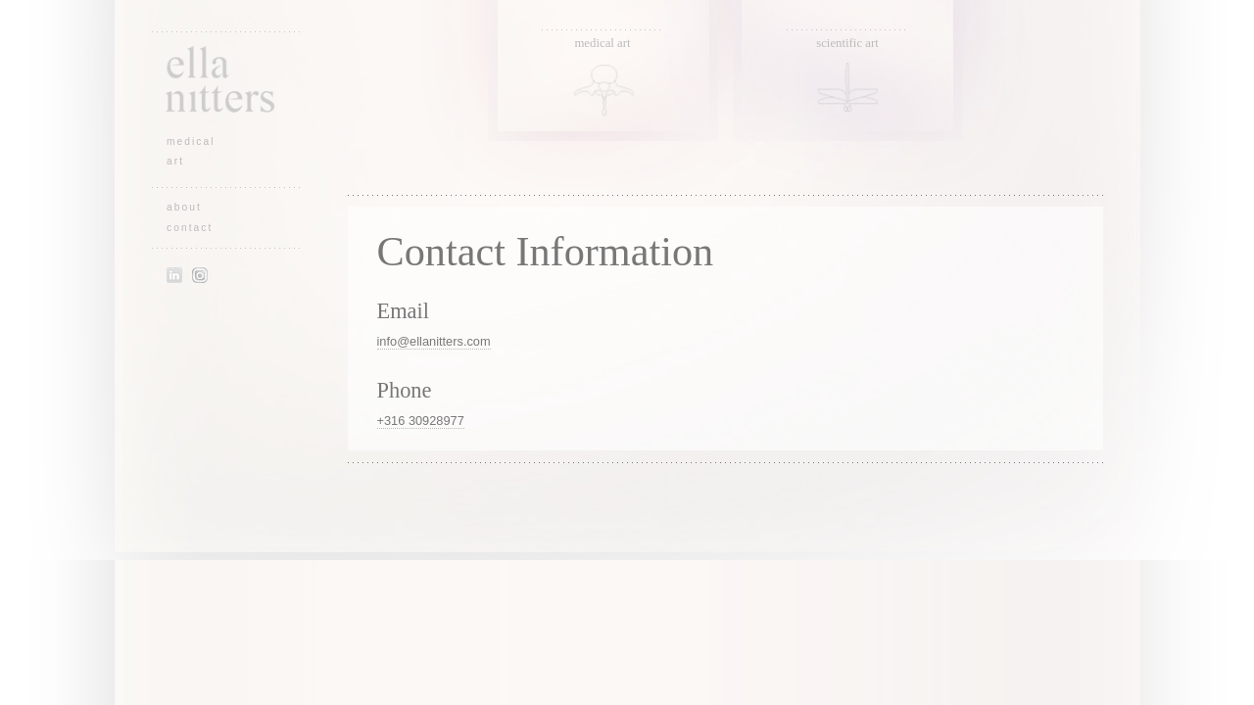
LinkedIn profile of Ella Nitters (174, 275)
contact (190, 227)
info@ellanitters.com (434, 341)
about (184, 207)
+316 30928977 (420, 420)
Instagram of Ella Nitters (200, 275)
